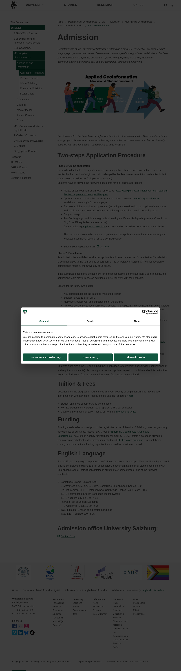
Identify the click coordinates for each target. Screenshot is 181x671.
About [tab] (137, 321)
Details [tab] (90, 321)
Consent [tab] (44, 321)
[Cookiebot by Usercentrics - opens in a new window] (144, 312)
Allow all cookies (135, 357)
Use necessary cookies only (45, 357)
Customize (90, 357)
